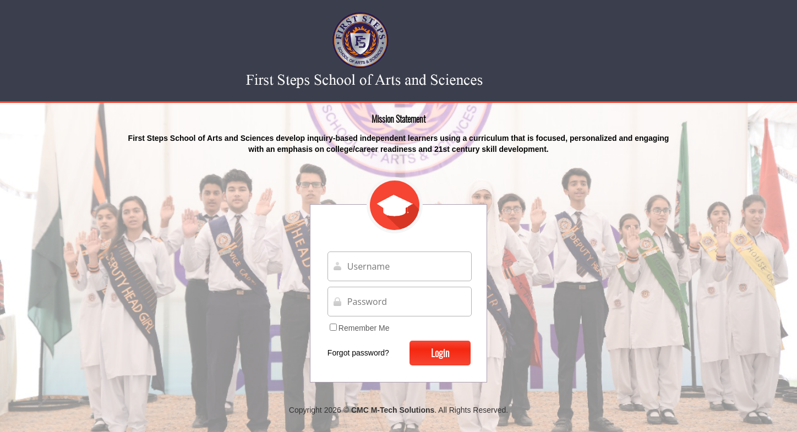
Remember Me (360, 328)
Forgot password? (358, 352)
